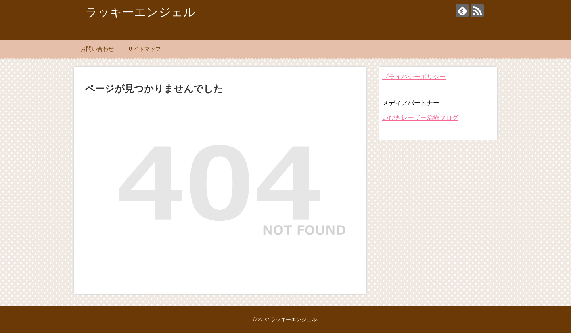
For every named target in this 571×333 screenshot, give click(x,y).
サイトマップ (144, 49)
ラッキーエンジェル (140, 12)
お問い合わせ (97, 49)
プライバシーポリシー (414, 76)
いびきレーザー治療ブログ (420, 117)
